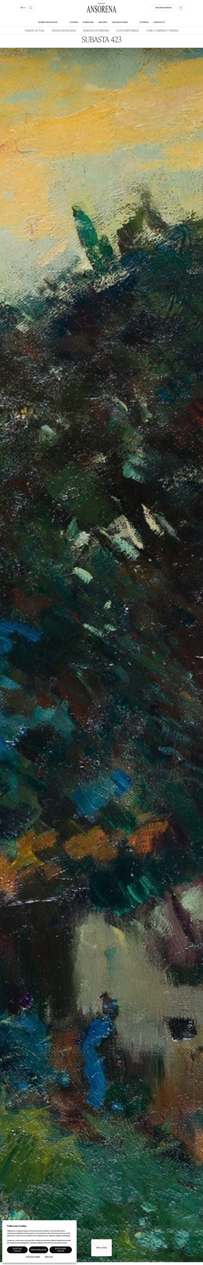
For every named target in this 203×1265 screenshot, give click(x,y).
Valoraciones (120, 22)
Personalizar (38, 1250)
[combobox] (22, 8)
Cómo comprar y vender (162, 30)
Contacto (159, 22)
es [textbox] (22, 8)
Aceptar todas (17, 1249)
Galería (103, 22)
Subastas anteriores (96, 30)
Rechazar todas (60, 1249)
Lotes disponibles (127, 30)
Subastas (88, 22)
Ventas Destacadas (63, 30)
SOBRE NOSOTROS (47, 22)
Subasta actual (34, 30)
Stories (144, 22)
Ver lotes (101, 1248)
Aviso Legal (49, 1257)
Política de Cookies (33, 1257)
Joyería (73, 22)
